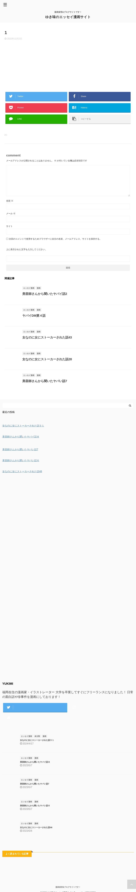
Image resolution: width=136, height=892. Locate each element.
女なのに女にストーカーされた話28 (47, 359)
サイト (9, 226)
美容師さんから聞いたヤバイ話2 (44, 293)
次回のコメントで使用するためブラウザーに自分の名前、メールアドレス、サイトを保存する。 (55, 239)
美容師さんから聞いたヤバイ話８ (35, 762)
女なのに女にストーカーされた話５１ (37, 740)
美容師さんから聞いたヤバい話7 (44, 381)
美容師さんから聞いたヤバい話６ (35, 805)
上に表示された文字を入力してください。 (26, 249)
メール (10, 213)
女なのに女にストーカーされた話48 (36, 827)
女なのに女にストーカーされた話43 (47, 337)
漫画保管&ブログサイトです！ (68, 887)
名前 (9, 201)
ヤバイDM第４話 (34, 315)
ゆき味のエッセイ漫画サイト (68, 17)
